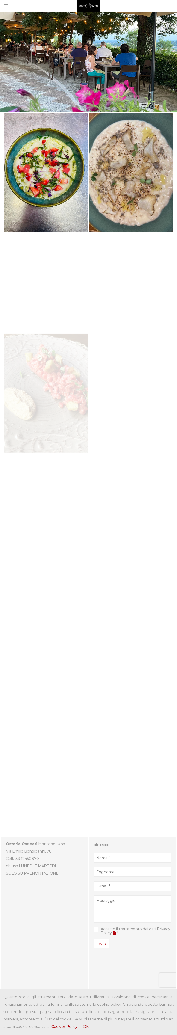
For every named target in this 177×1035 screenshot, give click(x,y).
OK (86, 1026)
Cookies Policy (64, 1026)
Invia (101, 943)
